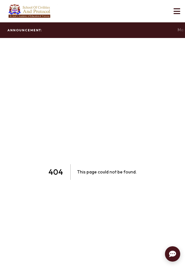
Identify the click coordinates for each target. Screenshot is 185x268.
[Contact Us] (172, 254)
